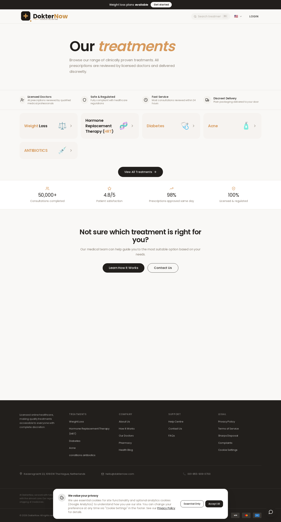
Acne (72, 448)
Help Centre (175, 421)
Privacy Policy (226, 421)
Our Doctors (126, 436)
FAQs (171, 436)
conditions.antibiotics (82, 455)
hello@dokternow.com (120, 474)
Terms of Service (228, 428)
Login (253, 16)
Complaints (225, 443)
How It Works (127, 428)
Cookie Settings (228, 450)
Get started (161, 4)
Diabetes (74, 441)
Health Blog (126, 450)
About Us (124, 421)
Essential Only (192, 504)
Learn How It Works (123, 268)
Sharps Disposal (228, 436)
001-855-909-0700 (199, 474)
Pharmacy (125, 443)
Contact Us (163, 268)
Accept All (214, 504)
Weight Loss (76, 421)
